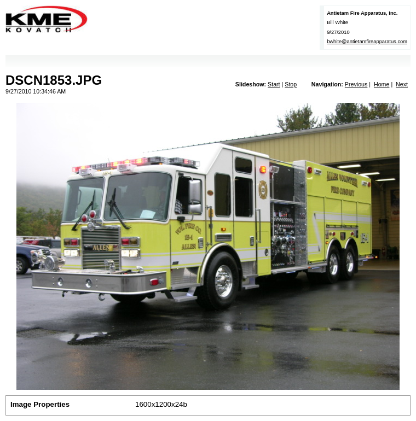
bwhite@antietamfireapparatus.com (367, 41)
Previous (356, 84)
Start (274, 84)
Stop (291, 84)
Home (381, 84)
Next (402, 84)
